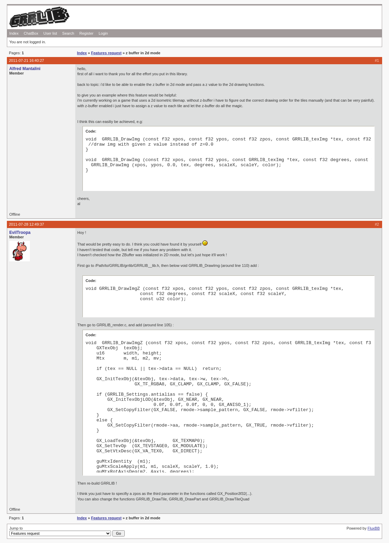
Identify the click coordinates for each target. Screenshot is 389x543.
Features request (106, 53)
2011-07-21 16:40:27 (26, 60)
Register (86, 33)
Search (68, 33)
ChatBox (31, 33)
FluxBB (374, 528)
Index (14, 33)
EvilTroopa (20, 232)
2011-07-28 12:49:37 (26, 224)
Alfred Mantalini (25, 68)
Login (103, 33)
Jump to (67, 531)
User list (50, 33)
